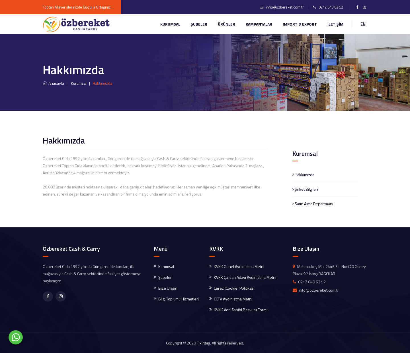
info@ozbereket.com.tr (285, 7)
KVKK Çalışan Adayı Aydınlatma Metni (245, 277)
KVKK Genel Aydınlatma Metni (239, 266)
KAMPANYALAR (259, 24)
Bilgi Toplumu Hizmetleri (178, 299)
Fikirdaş (203, 343)
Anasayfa (53, 83)
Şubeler (165, 277)
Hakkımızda (303, 175)
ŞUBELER (199, 24)
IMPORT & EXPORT (300, 24)
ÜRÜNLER (226, 24)
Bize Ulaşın (167, 288)
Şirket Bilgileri (305, 189)
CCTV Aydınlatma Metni (233, 299)
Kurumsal (170, 24)
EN (363, 24)
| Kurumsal (76, 83)
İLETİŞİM (335, 24)
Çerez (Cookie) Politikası (234, 288)
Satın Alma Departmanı (312, 204)
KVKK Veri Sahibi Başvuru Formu (241, 310)
